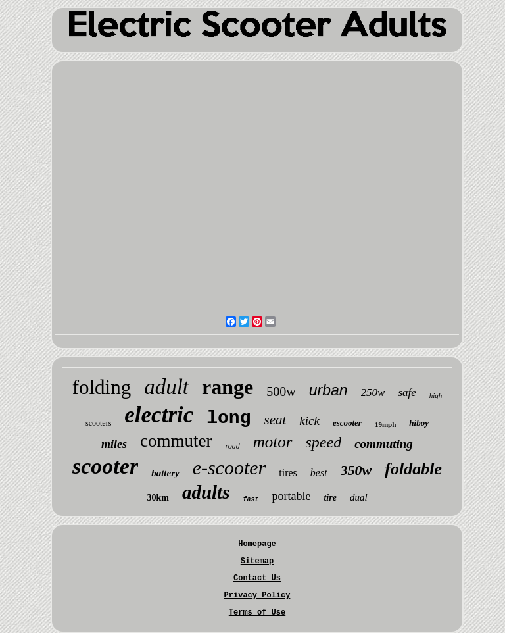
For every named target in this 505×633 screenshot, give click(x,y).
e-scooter (229, 467)
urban (328, 390)
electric (158, 415)
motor (273, 442)
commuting (383, 444)
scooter (105, 466)
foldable (413, 468)
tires (288, 472)
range (227, 387)
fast (250, 499)
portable (291, 496)
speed (324, 442)
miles (114, 444)
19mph (385, 424)
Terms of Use (257, 612)
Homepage (257, 544)
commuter (176, 441)
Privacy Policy (257, 595)
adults (206, 492)
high (436, 395)
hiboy (419, 423)
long (228, 418)
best (318, 472)
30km (157, 498)
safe (407, 392)
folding (102, 387)
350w (356, 470)
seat (275, 420)
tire (330, 498)
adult (166, 387)
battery (165, 473)
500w (280, 391)
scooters (98, 423)
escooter (347, 423)
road (233, 446)
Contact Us (257, 578)
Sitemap (257, 561)
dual (359, 497)
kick (309, 421)
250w (373, 392)
